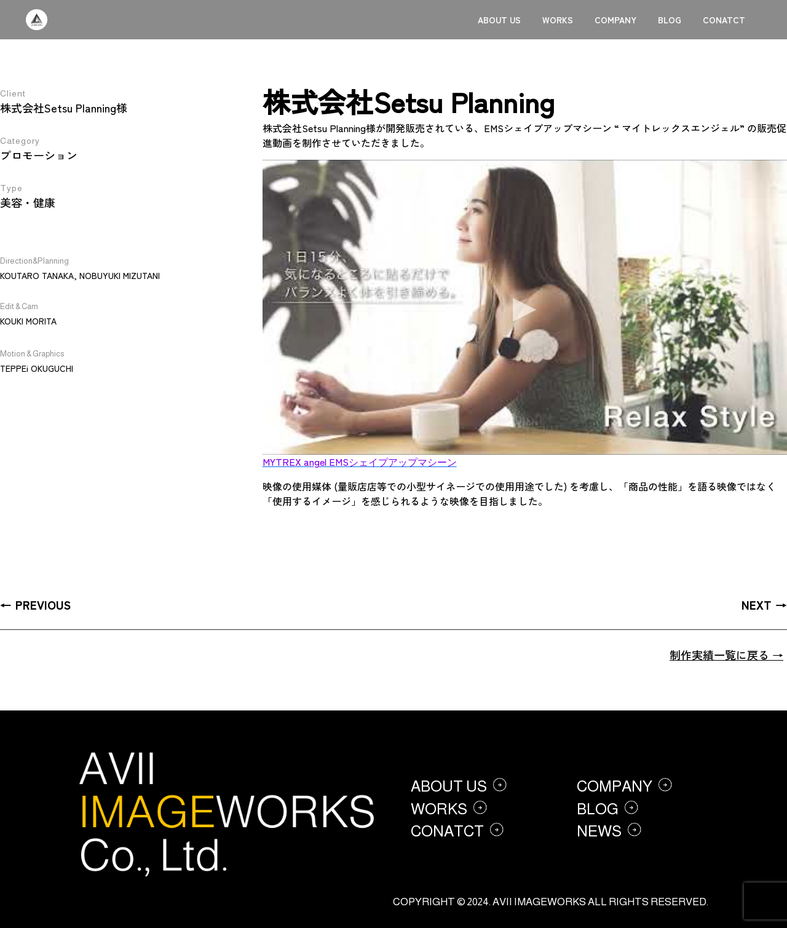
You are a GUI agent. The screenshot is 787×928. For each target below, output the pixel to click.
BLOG (669, 19)
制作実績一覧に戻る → (726, 655)
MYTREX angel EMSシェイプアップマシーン (360, 461)
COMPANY (615, 19)
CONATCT (724, 19)
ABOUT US (499, 19)
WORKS (557, 19)
